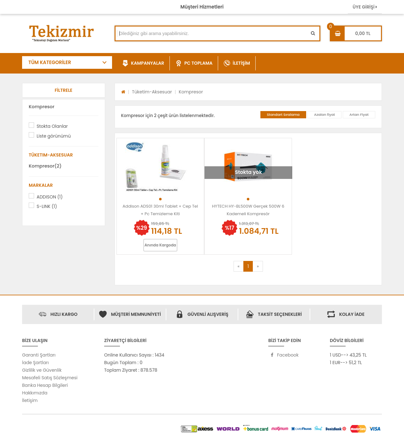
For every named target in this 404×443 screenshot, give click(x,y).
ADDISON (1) (50, 197)
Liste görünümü (54, 136)
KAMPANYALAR (143, 63)
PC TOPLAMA (193, 63)
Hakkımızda (34, 393)
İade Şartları (35, 362)
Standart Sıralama (283, 114)
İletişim (30, 400)
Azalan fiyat (324, 114)
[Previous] (239, 266)
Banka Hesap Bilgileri (45, 385)
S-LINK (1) (47, 206)
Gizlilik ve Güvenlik (42, 370)
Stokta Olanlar (52, 126)
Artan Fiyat (359, 114)
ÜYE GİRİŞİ (365, 7)
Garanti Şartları (39, 355)
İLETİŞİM (237, 63)
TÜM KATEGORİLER (49, 62)
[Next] (257, 266)
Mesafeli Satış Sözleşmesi (50, 378)
